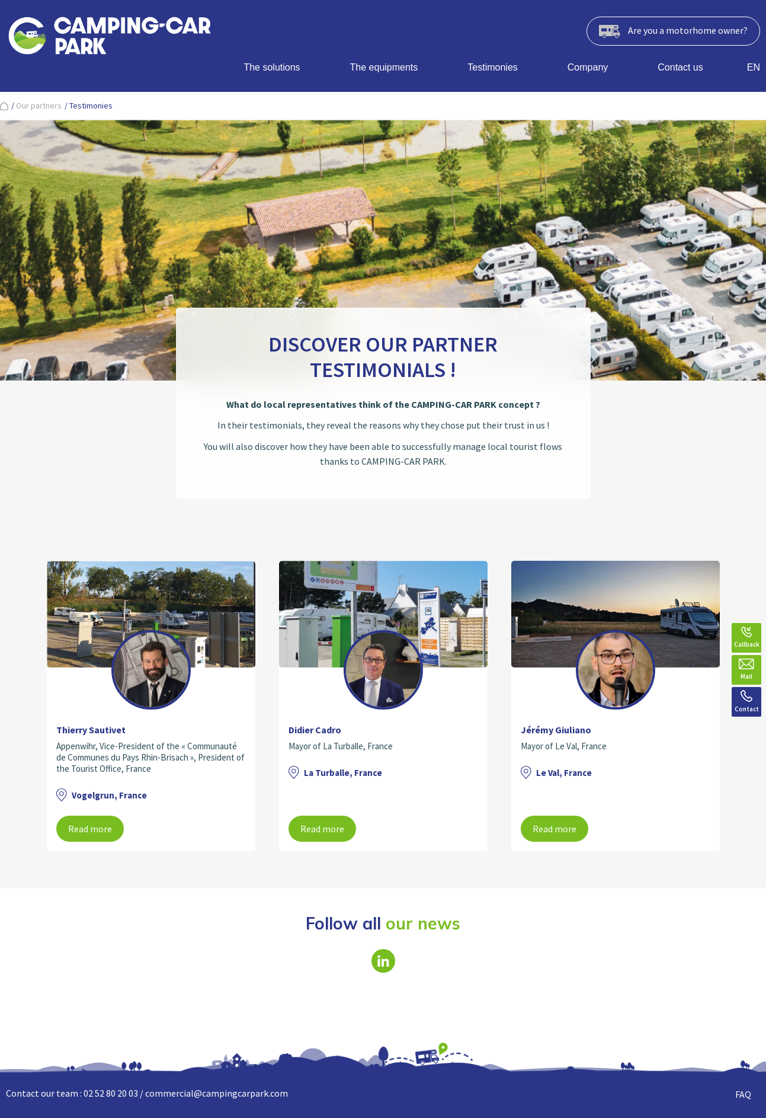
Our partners (39, 105)
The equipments (384, 67)
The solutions (271, 67)
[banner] (109, 38)
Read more (90, 829)
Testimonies (492, 67)
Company (588, 67)
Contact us (680, 67)
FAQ (743, 1094)
